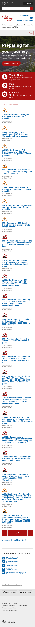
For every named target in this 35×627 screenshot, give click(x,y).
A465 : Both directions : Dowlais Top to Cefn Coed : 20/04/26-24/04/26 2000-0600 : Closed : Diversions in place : (16, 400)
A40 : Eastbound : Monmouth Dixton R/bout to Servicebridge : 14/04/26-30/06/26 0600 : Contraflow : (16, 477)
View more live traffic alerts (13, 540)
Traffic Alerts (16, 75)
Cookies (15, 603)
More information (10, 63)
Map (11, 84)
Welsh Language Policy (9, 610)
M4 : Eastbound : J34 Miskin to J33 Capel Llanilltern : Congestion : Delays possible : (17, 171)
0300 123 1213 (27, 15)
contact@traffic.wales (24, 20)
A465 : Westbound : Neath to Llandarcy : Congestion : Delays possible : (16, 189)
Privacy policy (22, 605)
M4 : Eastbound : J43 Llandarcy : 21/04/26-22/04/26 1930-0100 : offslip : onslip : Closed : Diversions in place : (16, 302)
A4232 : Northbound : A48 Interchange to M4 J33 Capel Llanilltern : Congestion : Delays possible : (16, 153)
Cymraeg (28, 3)
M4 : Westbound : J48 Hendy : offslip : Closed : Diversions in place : (15, 341)
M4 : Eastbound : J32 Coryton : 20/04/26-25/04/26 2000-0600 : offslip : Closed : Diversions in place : (16, 359)
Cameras (14, 92)
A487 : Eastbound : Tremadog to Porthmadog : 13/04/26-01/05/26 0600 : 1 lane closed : (16, 458)
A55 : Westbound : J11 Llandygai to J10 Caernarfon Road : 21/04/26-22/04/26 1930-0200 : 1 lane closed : (17, 322)
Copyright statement (8, 605)
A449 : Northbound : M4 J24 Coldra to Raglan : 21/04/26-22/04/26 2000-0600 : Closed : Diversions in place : (15, 283)
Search (31, 8)
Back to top (27, 592)
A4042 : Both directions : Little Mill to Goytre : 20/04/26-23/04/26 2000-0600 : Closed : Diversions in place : (17, 420)
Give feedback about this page (12, 585)
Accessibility (6, 603)
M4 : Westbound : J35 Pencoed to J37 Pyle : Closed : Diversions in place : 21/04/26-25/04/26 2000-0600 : (17, 243)
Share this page (10, 592)
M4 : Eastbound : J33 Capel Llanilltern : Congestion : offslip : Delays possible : (17, 225)
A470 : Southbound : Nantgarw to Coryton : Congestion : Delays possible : (17, 207)
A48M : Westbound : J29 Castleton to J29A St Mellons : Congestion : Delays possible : (15, 134)
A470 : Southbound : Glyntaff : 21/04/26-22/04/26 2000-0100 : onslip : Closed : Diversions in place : (15, 263)
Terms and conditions (9, 608)
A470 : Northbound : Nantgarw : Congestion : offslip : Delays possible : (16, 116)
